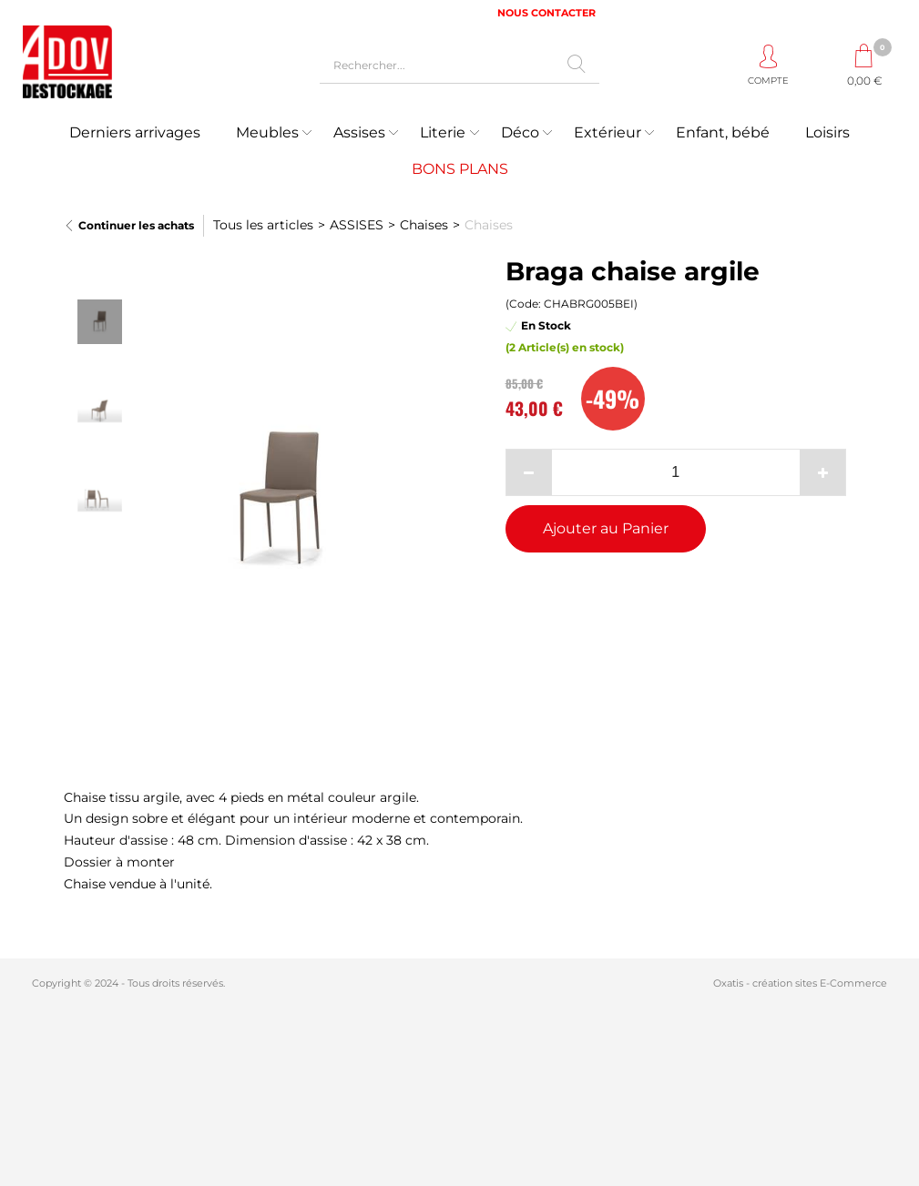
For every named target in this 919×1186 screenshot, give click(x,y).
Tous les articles (263, 225)
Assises (359, 132)
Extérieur (607, 132)
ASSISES (356, 225)
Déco (520, 132)
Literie (442, 132)
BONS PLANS (460, 168)
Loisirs (827, 132)
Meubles (267, 132)
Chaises (424, 225)
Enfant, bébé (723, 132)
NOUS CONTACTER (546, 12)
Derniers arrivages (134, 132)
